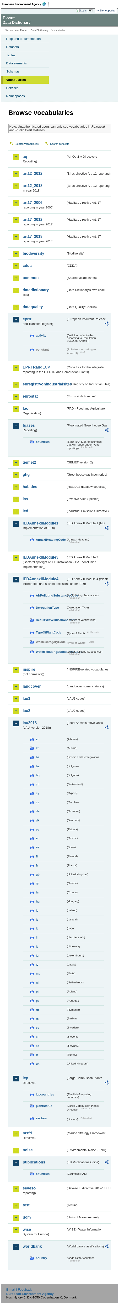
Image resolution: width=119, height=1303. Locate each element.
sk (37, 1046)
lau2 (26, 711)
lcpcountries (45, 1094)
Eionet (23, 30)
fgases (29, 425)
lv (37, 964)
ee (37, 829)
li (37, 937)
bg (38, 775)
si (37, 1036)
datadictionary (36, 290)
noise (28, 1150)
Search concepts (59, 143)
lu (37, 955)
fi (37, 856)
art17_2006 (33, 203)
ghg (26, 474)
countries (43, 442)
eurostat (30, 396)
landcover (32, 686)
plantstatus (44, 1106)
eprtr (27, 319)
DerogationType (47, 607)
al (37, 739)
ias (25, 499)
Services (12, 88)
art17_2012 (33, 220)
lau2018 (30, 723)
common (31, 278)
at (37, 748)
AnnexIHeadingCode (51, 539)
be (37, 766)
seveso (29, 1188)
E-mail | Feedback (19, 1289)
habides (30, 487)
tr (37, 1055)
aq (25, 157)
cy (37, 793)
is (37, 919)
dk (37, 820)
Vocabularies (16, 80)
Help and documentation (23, 39)
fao (25, 408)
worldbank (32, 1246)
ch (37, 784)
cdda (27, 266)
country (41, 1258)
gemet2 (29, 462)
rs (37, 1018)
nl (37, 982)
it (37, 928)
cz (37, 802)
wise (27, 1229)
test (26, 1205)
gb (38, 874)
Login (83, 10)
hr (37, 892)
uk (37, 1063)
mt (38, 973)
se (37, 1027)
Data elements (16, 63)
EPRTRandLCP (36, 367)
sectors (41, 1118)
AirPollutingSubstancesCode (51, 595)
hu (38, 901)
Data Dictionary (39, 30)
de (37, 811)
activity (41, 335)
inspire (29, 669)
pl (37, 991)
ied (25, 511)
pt (37, 1000)
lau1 (26, 698)
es (37, 847)
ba (37, 757)
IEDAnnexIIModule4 (40, 579)
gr (37, 883)
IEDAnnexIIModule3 (40, 557)
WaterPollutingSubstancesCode (51, 652)
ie (37, 910)
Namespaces (15, 96)
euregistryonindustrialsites (44, 384)
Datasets (12, 47)
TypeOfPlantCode (48, 632)
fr (37, 865)
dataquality (33, 307)
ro (37, 1010)
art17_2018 (33, 236)
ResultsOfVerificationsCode (51, 620)
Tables (11, 55)
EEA (25, 4)
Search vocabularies (27, 143)
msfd (27, 1133)
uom (27, 1217)
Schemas (13, 71)
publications (34, 1162)
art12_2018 (33, 186)
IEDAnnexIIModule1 (40, 523)
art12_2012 (33, 173)
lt (37, 946)
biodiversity (33, 253)
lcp (25, 1078)
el (37, 838)
